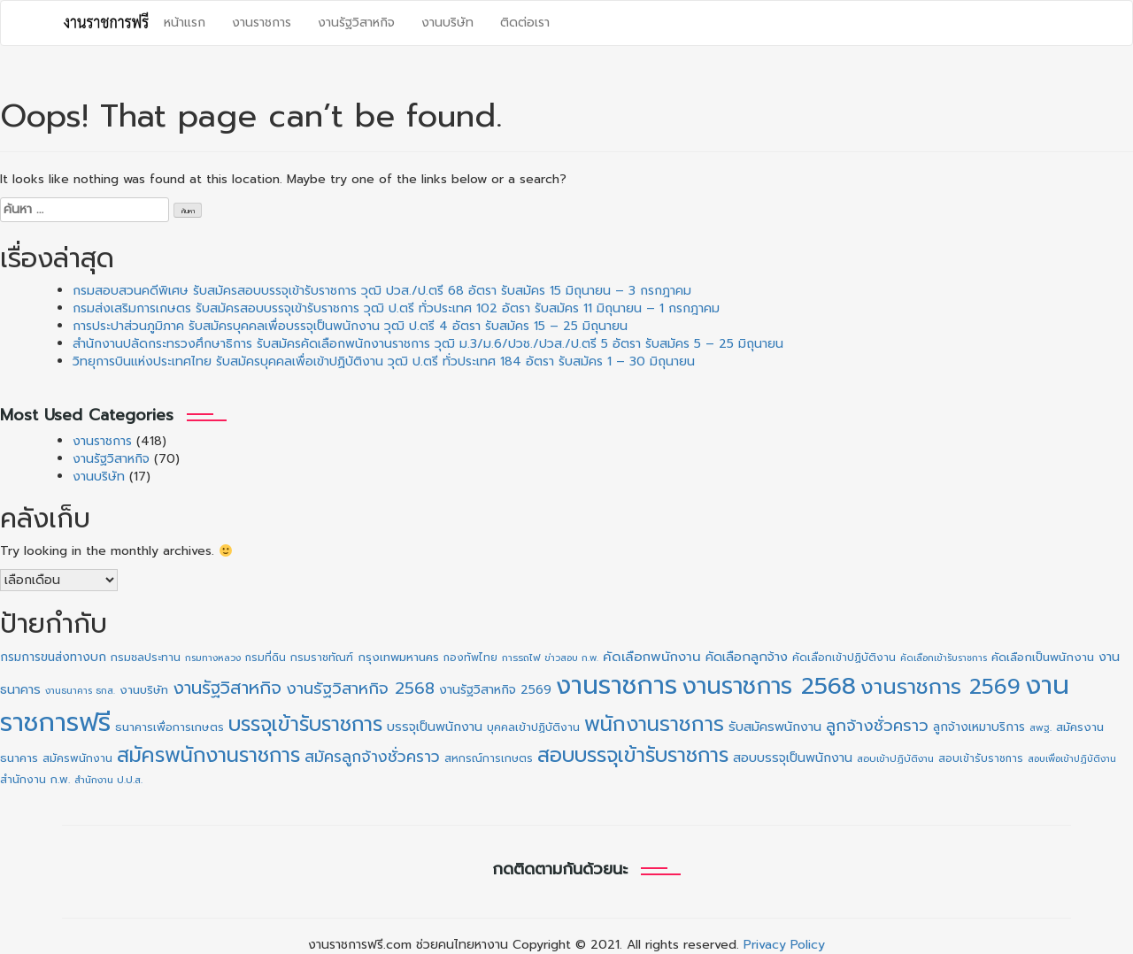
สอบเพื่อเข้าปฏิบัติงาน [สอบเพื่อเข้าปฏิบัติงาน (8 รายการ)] (1072, 758)
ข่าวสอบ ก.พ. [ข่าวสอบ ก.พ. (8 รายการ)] (571, 657)
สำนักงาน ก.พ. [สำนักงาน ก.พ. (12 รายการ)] (35, 780)
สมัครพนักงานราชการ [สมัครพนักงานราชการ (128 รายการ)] (208, 755)
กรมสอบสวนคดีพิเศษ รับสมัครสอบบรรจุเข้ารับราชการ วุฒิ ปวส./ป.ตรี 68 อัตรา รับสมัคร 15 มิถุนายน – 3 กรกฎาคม (382, 290)
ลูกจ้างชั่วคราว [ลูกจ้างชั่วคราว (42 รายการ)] (877, 725)
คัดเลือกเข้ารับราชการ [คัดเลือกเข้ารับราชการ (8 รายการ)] (943, 657)
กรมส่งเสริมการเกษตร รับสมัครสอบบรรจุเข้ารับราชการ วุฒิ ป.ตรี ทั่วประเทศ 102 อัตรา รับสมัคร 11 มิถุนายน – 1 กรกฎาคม (396, 308)
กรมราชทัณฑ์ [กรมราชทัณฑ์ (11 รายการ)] (321, 657)
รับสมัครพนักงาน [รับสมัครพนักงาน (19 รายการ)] (774, 726)
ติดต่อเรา (525, 22)
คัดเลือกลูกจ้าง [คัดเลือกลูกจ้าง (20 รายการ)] (746, 656)
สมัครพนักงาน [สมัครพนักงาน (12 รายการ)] (77, 758)
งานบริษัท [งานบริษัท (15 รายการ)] (143, 690)
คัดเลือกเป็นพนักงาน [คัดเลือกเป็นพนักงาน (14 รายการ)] (1042, 657)
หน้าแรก (184, 22)
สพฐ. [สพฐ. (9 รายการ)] (1040, 727)
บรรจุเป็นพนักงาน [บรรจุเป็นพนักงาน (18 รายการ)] (434, 727)
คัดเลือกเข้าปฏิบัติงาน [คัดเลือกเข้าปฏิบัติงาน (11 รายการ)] (844, 657)
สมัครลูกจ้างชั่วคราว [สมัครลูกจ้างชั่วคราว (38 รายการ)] (372, 756)
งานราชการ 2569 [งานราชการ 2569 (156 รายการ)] (940, 687)
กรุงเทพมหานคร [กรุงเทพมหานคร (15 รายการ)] (398, 657)
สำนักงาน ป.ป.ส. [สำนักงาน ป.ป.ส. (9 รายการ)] (108, 780)
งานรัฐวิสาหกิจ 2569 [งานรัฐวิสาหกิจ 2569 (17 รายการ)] (495, 690)
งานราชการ (261, 22)
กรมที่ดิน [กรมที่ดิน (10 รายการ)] (265, 657)
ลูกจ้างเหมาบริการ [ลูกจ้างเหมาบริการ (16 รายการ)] (979, 727)
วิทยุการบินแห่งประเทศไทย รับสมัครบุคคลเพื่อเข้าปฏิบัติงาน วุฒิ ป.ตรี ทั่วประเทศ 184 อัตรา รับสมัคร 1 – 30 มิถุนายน (384, 361)
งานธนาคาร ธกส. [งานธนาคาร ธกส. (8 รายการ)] (80, 690)
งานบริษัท (447, 22)
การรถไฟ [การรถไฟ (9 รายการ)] (521, 657)
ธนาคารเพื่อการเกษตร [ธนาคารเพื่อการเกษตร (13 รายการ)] (169, 727)
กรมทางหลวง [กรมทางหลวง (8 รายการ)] (213, 657)
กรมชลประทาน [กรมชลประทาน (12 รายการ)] (146, 657)
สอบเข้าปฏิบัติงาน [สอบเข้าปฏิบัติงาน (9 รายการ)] (895, 758)
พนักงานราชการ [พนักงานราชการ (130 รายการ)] (654, 724)
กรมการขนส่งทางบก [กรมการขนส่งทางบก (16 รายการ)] (53, 657)
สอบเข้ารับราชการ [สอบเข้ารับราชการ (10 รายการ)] (980, 758)
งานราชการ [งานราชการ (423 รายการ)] (616, 685)
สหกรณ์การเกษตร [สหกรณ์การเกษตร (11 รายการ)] (488, 758)
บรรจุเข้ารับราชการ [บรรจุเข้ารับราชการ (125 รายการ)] (305, 724)
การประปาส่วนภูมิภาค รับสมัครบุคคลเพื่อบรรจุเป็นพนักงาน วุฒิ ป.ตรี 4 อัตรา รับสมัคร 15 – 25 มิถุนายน (350, 326)
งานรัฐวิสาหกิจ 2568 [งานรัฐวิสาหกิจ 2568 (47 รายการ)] (360, 688)
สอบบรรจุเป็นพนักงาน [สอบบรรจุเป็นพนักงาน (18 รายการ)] (792, 758)
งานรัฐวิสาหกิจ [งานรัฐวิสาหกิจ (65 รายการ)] (227, 687)
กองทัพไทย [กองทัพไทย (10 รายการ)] (470, 657)
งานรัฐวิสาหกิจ (356, 22)
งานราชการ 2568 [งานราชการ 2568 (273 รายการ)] (769, 686)
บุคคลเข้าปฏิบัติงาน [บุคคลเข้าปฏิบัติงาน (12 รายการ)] (533, 727)
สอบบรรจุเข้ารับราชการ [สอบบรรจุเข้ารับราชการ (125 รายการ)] (632, 755)
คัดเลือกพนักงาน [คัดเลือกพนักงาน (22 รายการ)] (652, 656)
